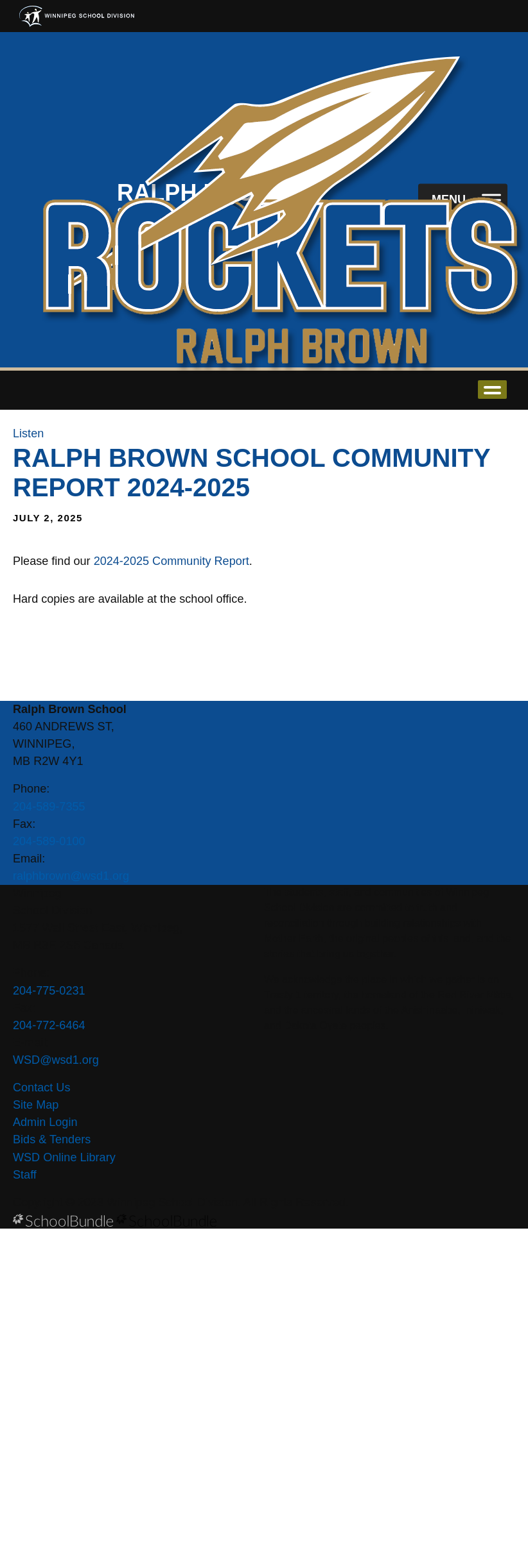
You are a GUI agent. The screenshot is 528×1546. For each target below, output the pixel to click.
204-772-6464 (49, 1025)
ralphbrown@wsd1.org (71, 876)
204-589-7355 (49, 806)
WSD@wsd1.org (56, 1060)
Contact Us (41, 1087)
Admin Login (45, 1122)
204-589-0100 (49, 841)
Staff (25, 1174)
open (492, 389)
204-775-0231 (49, 990)
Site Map (35, 1104)
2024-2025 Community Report (171, 561)
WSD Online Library (64, 1157)
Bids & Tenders (52, 1139)
